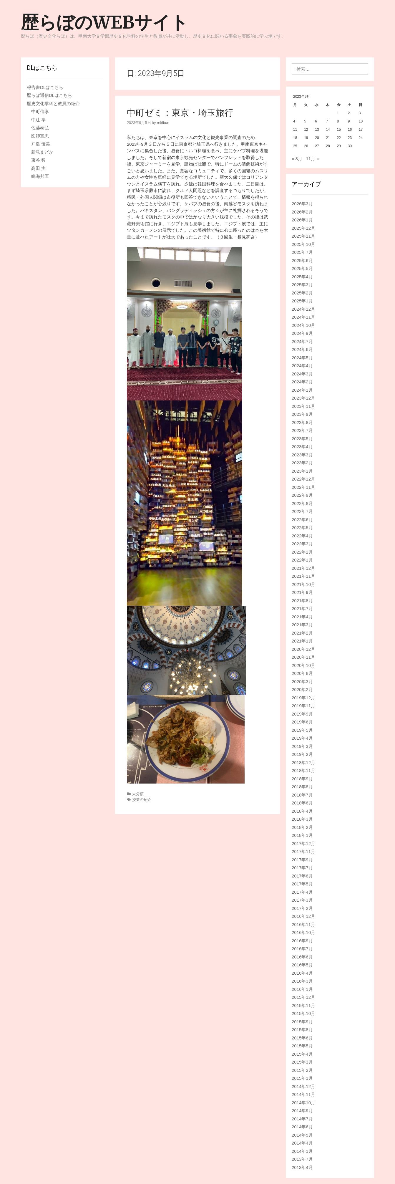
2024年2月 (302, 381)
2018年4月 (302, 811)
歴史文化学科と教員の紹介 (53, 103)
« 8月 (297, 158)
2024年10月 (303, 325)
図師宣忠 (40, 135)
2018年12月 (303, 762)
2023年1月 (302, 470)
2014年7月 (302, 1118)
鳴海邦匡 (40, 176)
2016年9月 (302, 940)
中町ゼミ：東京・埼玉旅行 (180, 112)
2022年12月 (303, 478)
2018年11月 (303, 770)
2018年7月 (302, 794)
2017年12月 (303, 843)
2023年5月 (302, 438)
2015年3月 (302, 1061)
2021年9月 (302, 592)
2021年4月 (302, 616)
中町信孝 (40, 111)
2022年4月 (302, 535)
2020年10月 (303, 665)
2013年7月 (302, 1159)
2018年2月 (302, 827)
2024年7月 (302, 341)
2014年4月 (302, 1142)
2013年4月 (302, 1167)
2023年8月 (302, 422)
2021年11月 (303, 576)
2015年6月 (302, 1037)
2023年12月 (303, 397)
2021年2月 (302, 632)
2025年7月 (302, 252)
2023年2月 (302, 462)
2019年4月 (302, 738)
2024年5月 (302, 357)
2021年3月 (302, 624)
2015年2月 (302, 1070)
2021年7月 (302, 608)
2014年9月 (302, 1110)
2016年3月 (302, 980)
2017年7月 (302, 867)
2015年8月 (302, 1029)
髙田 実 (38, 168)
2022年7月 (302, 511)
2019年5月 (302, 730)
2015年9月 (302, 1021)
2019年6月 (302, 721)
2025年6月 (302, 260)
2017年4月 (302, 892)
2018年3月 (302, 819)
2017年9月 (302, 859)
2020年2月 (302, 689)
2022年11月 (303, 487)
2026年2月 (302, 211)
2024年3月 (302, 373)
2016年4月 (302, 973)
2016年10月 (303, 932)
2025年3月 (302, 284)
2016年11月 (303, 924)
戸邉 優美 (40, 143)
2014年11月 (303, 1094)
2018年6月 (302, 802)
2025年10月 (303, 244)
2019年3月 (302, 746)
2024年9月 (302, 333)
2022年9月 (302, 495)
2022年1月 (302, 559)
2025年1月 (302, 300)
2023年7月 (302, 430)
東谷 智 (38, 160)
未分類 (138, 794)
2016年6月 (302, 956)
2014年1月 (302, 1151)
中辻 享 (38, 119)
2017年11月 (303, 851)
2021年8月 (302, 600)
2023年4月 (302, 446)
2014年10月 (303, 1102)
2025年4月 (302, 276)
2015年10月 (303, 1013)
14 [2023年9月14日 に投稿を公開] (328, 129)
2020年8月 (302, 673)
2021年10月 (303, 584)
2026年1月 (302, 219)
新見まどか (42, 152)
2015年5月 (302, 1045)
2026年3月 (302, 203)
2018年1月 (302, 835)
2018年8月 (302, 786)
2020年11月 (303, 657)
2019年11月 (303, 705)
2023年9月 (302, 414)
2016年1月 (302, 989)
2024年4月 (302, 365)
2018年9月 (302, 778)
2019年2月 (302, 754)
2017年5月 (302, 883)
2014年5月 (302, 1134)
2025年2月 (302, 292)
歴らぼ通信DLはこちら (49, 95)
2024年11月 (303, 316)
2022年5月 (302, 527)
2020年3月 (302, 681)
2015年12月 (303, 997)
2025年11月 (303, 236)
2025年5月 (302, 268)
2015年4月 (302, 1054)
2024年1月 (302, 390)
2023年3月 (302, 454)
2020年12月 (303, 649)
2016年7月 (302, 948)
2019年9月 (302, 713)
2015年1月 (302, 1078)
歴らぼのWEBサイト (104, 22)
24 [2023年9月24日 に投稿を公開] (361, 138)
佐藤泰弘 (40, 127)
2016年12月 (303, 916)
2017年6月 (302, 875)
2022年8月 (302, 503)
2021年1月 (302, 640)
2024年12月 (303, 309)
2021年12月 (303, 568)
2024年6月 (302, 349)
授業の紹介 (141, 799)
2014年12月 (303, 1086)
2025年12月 (303, 228)
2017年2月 (302, 908)
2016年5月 (302, 964)
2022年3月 (302, 543)
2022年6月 (302, 519)
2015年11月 (303, 1005)
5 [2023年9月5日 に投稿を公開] (305, 121)
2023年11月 (303, 406)
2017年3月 (302, 900)
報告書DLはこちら (45, 87)
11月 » (312, 158)
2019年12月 (303, 697)
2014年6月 (302, 1126)
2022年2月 (302, 551)
